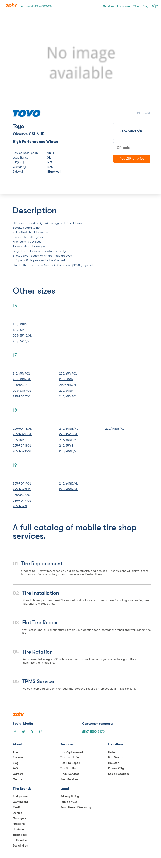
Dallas (112, 752)
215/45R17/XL (21, 373)
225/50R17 (66, 390)
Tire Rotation (68, 768)
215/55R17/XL (68, 385)
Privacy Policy (69, 796)
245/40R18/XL (68, 428)
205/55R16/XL (22, 335)
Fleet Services (69, 779)
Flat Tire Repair (70, 763)
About (17, 752)
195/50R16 (20, 324)
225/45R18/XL (22, 445)
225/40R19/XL (68, 489)
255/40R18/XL (22, 434)
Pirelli (16, 807)
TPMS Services (69, 774)
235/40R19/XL (22, 500)
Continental (20, 802)
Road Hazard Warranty (75, 807)
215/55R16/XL (22, 341)
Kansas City (116, 768)
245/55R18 (66, 445)
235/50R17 (66, 379)
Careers (18, 774)
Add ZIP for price (132, 158)
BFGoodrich (20, 840)
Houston (113, 763)
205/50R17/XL (22, 390)
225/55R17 (20, 385)
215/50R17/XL (22, 379)
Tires (136, 6)
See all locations (118, 774)
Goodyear (19, 818)
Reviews (18, 757)
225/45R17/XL (22, 396)
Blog (145, 6)
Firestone (19, 823)
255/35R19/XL (22, 495)
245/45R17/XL (68, 396)
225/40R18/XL (114, 428)
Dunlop (17, 813)
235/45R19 (20, 506)
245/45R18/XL (68, 434)
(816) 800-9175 (93, 732)
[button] (23, 63)
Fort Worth (115, 757)
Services (108, 6)
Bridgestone (20, 796)
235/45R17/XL (68, 373)
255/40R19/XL (22, 483)
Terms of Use (68, 802)
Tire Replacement (71, 752)
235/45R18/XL (22, 451)
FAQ (15, 768)
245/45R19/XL (22, 489)
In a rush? (37, 6)
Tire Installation (70, 757)
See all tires (20, 845)
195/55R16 (19, 330)
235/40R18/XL (68, 451)
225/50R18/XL (22, 428)
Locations (123, 6)
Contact (18, 779)
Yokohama (20, 834)
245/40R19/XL (68, 483)
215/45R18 (19, 440)
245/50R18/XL (68, 440)
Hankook (18, 829)
